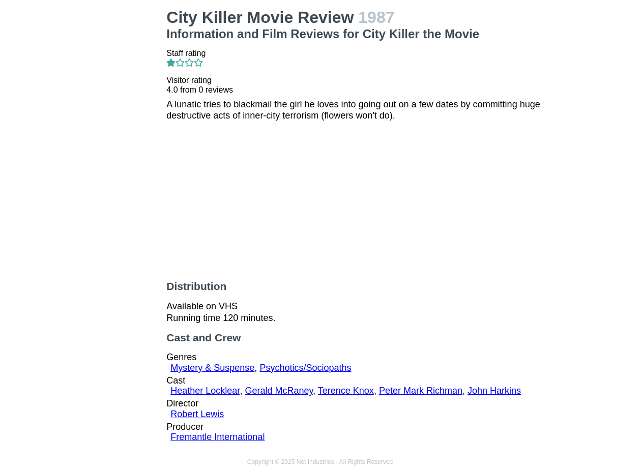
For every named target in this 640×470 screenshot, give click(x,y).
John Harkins (494, 391)
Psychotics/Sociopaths (305, 368)
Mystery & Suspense (212, 368)
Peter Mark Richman (420, 391)
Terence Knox (346, 391)
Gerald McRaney (279, 391)
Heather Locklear (205, 391)
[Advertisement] (112, 160)
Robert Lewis (197, 414)
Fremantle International (217, 437)
